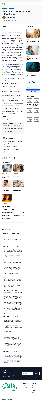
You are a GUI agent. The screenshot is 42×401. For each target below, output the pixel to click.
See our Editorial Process (6, 158)
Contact (33, 387)
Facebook (34, 392)
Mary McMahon (10, 17)
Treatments (4, 173)
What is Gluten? (36, 114)
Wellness (15, 173)
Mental (28, 39)
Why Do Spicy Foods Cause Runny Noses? (6, 205)
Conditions (4, 188)
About (33, 385)
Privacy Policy (4, 399)
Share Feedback (18, 158)
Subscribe (33, 89)
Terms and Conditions (9, 399)
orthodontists (12, 58)
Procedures (25, 387)
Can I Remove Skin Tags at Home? (35, 105)
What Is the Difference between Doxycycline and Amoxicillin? (6, 176)
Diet (14, 188)
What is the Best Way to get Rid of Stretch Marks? (36, 124)
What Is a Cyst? (29, 104)
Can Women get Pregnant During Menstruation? (29, 124)
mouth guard (10, 66)
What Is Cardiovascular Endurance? (18, 175)
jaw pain (20, 32)
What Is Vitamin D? (17, 190)
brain (6, 57)
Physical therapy (5, 78)
